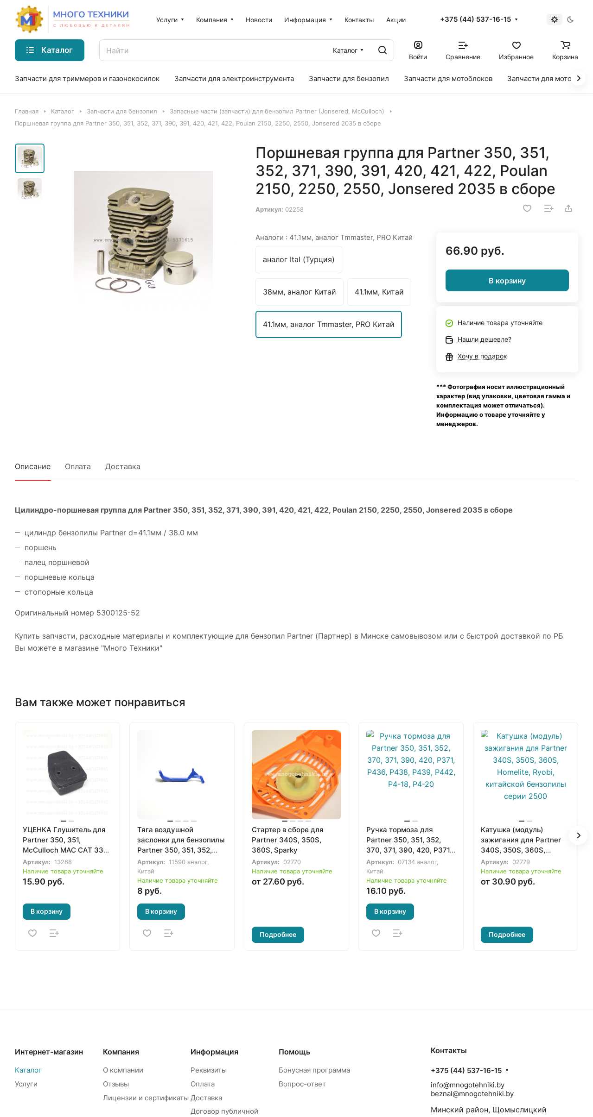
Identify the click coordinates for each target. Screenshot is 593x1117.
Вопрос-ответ (302, 1083)
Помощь (294, 1051)
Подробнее (278, 934)
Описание (33, 466)
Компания (121, 1051)
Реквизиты (209, 1070)
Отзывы (116, 1083)
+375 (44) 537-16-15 (475, 19)
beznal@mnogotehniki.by (472, 1093)
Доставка (122, 466)
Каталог (28, 1070)
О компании (123, 1070)
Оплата (78, 466)
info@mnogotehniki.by (467, 1084)
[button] (578, 835)
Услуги (26, 1083)
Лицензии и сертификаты (146, 1097)
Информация (214, 1051)
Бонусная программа (314, 1070)
